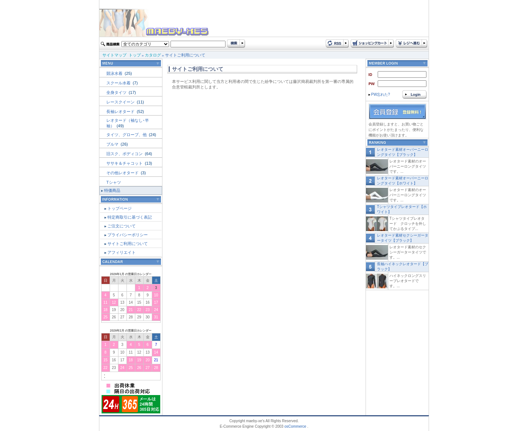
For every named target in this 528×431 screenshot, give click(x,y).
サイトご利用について (127, 243)
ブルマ (113, 144)
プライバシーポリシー (127, 235)
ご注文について (121, 226)
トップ (135, 55)
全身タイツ (117, 92)
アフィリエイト (121, 252)
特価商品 (112, 190)
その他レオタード (123, 173)
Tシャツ (113, 182)
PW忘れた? (379, 94)
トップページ (119, 208)
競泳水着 (115, 73)
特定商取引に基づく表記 (129, 217)
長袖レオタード (121, 111)
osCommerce (295, 426)
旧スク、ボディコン (125, 153)
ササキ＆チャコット (125, 163)
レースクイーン (121, 102)
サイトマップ (114, 55)
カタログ (153, 55)
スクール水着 (119, 83)
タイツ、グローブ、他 (127, 134)
